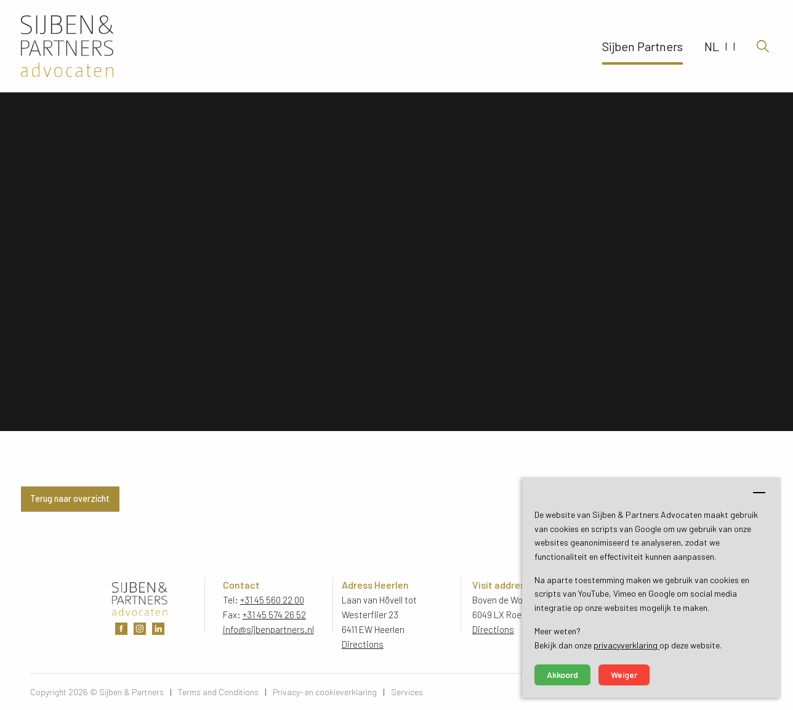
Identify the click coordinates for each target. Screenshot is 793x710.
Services (407, 692)
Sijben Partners (642, 46)
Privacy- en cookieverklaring (325, 692)
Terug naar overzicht (70, 498)
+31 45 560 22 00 (272, 599)
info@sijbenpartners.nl (268, 629)
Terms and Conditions (218, 692)
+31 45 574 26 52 (274, 614)
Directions (363, 644)
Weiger (624, 674)
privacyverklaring (626, 645)
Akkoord (562, 674)
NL (711, 46)
